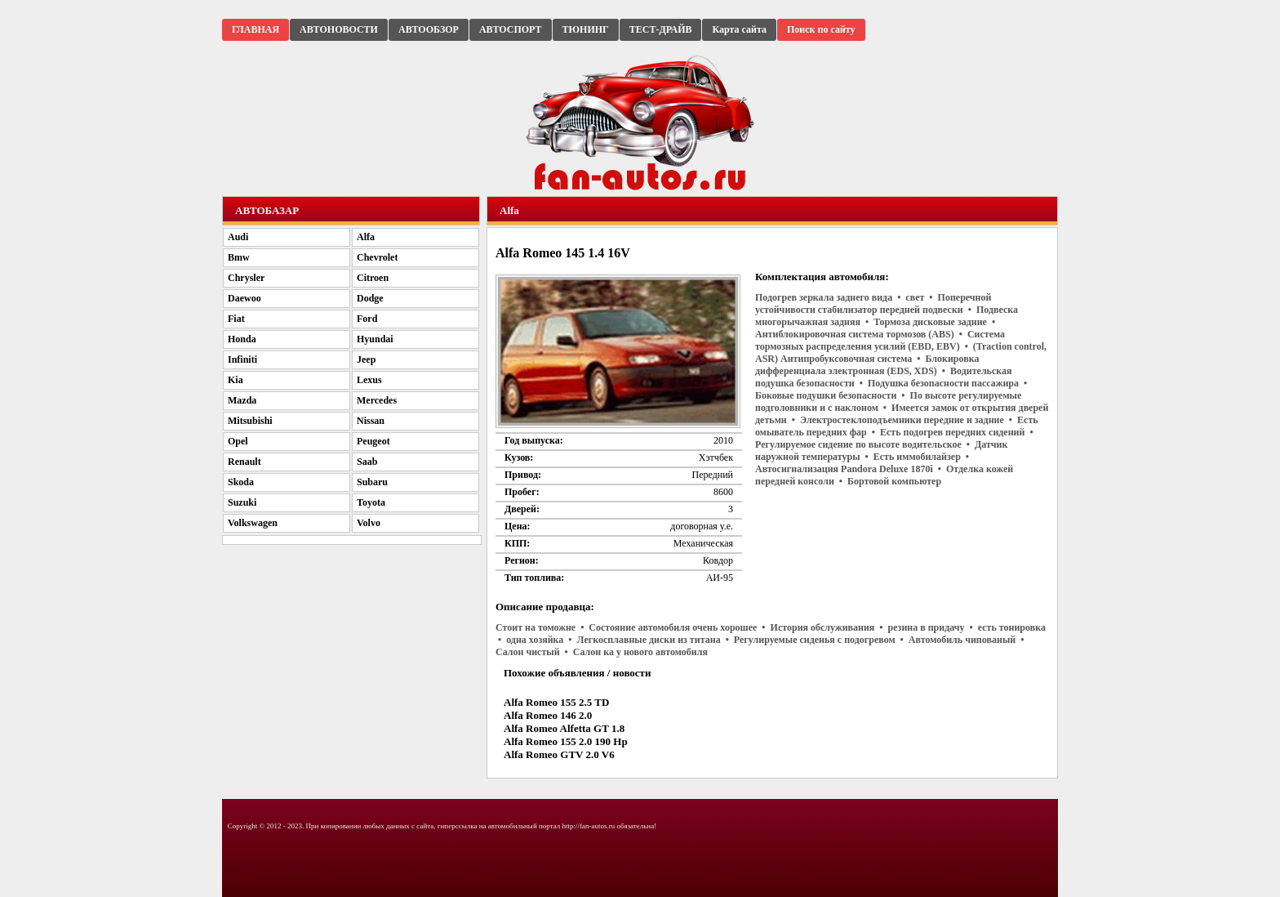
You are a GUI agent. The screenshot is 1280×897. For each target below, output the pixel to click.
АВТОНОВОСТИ (339, 29)
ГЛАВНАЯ (255, 29)
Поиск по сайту (821, 29)
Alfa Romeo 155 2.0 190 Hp (566, 741)
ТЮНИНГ (585, 29)
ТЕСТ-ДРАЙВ (660, 29)
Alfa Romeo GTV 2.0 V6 (559, 754)
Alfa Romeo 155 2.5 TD (556, 702)
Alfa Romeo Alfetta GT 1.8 (564, 728)
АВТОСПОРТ (510, 29)
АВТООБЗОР (428, 29)
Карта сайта (739, 29)
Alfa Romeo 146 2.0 (548, 715)
